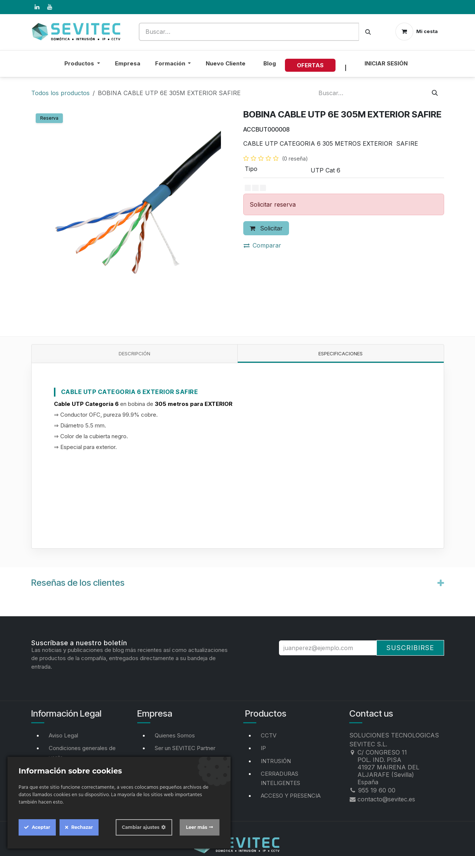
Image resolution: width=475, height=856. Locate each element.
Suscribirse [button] (410, 648)
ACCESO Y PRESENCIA (291, 795)
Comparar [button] (262, 245)
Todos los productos (60, 93)
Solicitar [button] (266, 228)
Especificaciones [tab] (340, 353)
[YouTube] (49, 7)
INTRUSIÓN (276, 761)
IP (263, 748)
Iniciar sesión (386, 63)
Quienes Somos (175, 735)
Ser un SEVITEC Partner (185, 748)
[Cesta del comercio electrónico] (416, 31)
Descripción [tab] (134, 353)
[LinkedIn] (37, 7)
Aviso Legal (63, 735)
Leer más (196, 827)
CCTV (268, 735)
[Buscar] (368, 32)
